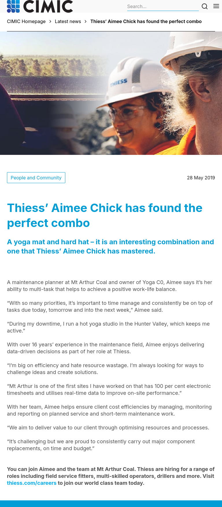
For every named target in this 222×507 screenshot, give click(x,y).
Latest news (68, 21)
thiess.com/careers (32, 483)
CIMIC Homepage (26, 21)
